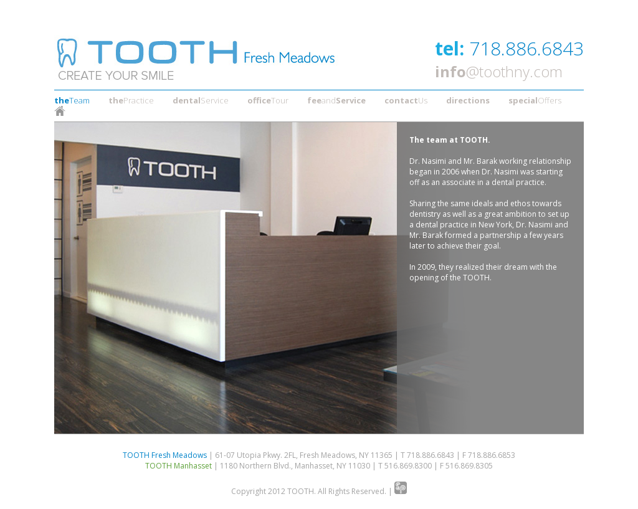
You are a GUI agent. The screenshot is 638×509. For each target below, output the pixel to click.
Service (201, 100)
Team (72, 100)
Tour (267, 100)
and (336, 100)
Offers (534, 100)
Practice (131, 100)
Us (405, 100)
